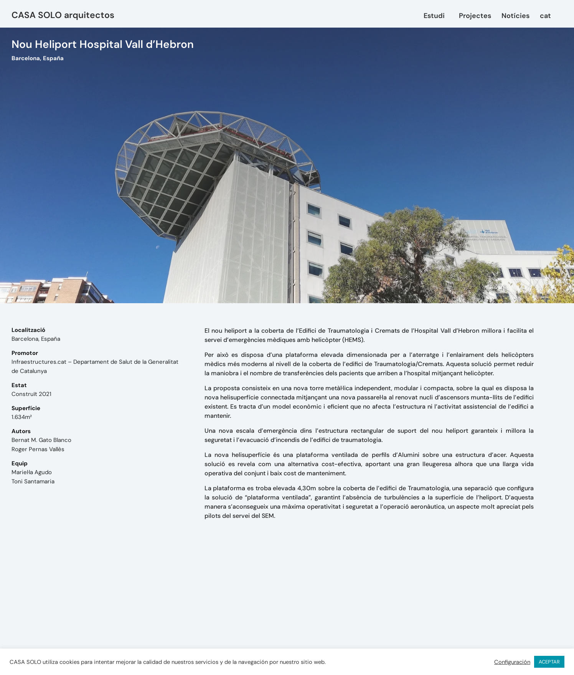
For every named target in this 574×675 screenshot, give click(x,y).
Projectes (475, 15)
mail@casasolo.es (364, 613)
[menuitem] (547, 16)
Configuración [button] (512, 662)
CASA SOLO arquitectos (63, 15)
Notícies (515, 15)
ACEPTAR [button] (549, 662)
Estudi (436, 15)
